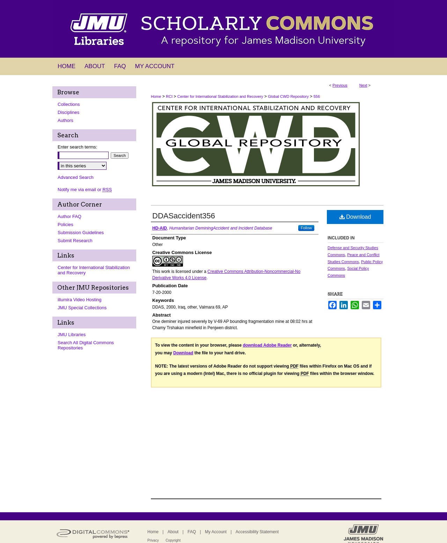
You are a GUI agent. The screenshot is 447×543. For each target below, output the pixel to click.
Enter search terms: (77, 147)
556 (317, 96)
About (173, 531)
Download (355, 217)
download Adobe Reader (267, 345)
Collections (69, 104)
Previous (339, 85)
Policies (65, 224)
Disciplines (68, 112)
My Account (216, 531)
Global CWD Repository (288, 96)
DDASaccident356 (183, 215)
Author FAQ (69, 216)
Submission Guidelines (81, 232)
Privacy (153, 540)
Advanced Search (76, 177)
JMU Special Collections (82, 307)
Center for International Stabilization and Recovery (220, 96)
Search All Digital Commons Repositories (86, 345)
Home (156, 96)
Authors (65, 120)
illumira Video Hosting (80, 299)
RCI (169, 96)
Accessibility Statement (257, 531)
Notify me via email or (85, 189)
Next (363, 85)
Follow (306, 228)
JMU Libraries (72, 334)
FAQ (192, 531)
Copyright (173, 540)
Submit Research (75, 240)
